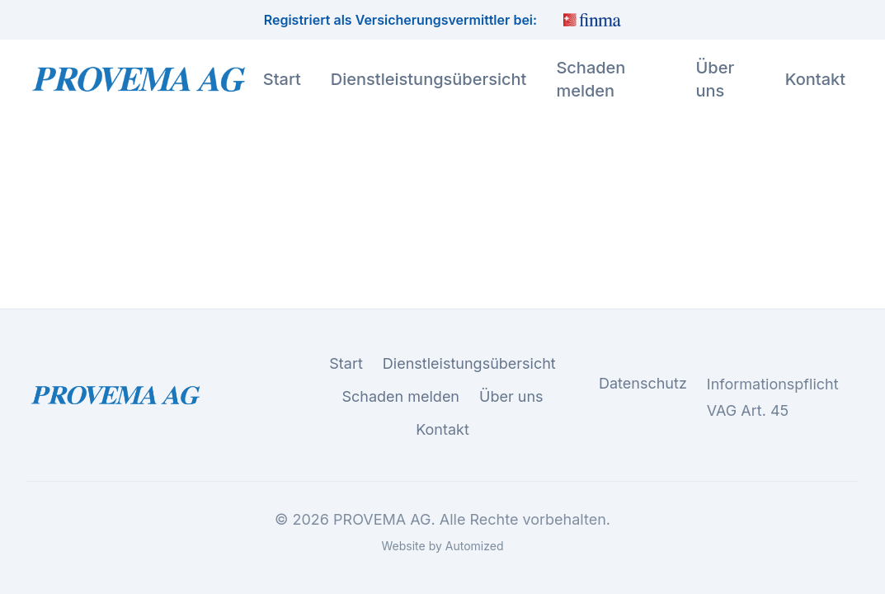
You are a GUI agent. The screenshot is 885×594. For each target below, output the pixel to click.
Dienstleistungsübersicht (429, 79)
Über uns (714, 79)
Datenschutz (643, 384)
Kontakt (815, 79)
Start (282, 79)
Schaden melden (590, 79)
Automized (474, 546)
